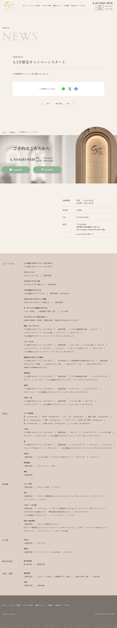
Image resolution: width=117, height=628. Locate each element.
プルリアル (47, 348)
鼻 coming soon (31, 423)
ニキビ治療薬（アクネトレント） (36, 515)
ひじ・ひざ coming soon (73, 417)
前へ (48, 103)
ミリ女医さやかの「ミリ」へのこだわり (38, 266)
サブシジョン (43, 508)
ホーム (25, 5)
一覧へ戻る (59, 103)
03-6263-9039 (103, 3)
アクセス (82, 5)
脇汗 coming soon (53, 420)
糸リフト (95, 329)
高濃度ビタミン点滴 (62, 576)
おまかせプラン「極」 (54, 364)
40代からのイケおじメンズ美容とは (37, 302)
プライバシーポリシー (9, 614)
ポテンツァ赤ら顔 (61, 531)
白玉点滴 (96, 576)
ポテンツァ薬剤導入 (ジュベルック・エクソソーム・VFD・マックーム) (63, 496)
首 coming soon (31, 417)
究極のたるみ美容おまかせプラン (36, 367)
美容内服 (41, 585)
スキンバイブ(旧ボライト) (78, 348)
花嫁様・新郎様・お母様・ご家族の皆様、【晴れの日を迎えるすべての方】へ (52, 320)
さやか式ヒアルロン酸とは (33, 284)
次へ (68, 103)
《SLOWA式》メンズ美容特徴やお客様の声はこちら (76, 361)
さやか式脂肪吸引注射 (79, 329)
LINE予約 (15, 169)
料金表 (66, 5)
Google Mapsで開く (84, 234)
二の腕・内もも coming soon (54, 423)
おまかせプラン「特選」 (33, 364)
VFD (53, 466)
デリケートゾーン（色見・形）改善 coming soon (84, 420)
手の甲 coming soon (50, 417)
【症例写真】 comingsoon (59, 293)
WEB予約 (47, 169)
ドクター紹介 (47, 5)
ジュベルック (60, 348)
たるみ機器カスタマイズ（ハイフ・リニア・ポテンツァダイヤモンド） (49, 336)
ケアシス (57, 487)
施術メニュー (58, 5)
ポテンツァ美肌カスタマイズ (48, 524)
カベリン (27, 380)
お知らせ (74, 5)
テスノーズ (42, 552)
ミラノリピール (29, 499)
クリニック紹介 (34, 5)
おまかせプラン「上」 (74, 364)
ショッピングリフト (31, 332)
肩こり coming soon (32, 420)
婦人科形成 (28, 564)
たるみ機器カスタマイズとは (34, 293)
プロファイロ (74, 332)
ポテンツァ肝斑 (44, 487)
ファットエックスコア (100, 376)
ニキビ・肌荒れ (29, 311)
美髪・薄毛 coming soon (98, 417)
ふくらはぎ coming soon (80, 423)
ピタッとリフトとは (31, 275)
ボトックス (61, 332)
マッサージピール (44, 531)
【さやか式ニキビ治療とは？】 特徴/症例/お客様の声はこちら (47, 512)
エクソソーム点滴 (44, 576)
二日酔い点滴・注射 (81, 576)
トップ (4, 132)
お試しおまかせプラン (95, 364)
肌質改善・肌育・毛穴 (47, 311)
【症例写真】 (47, 275)
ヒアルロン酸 (48, 332)
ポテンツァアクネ (81, 512)
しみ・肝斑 (64, 311)
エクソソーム (43, 466)
